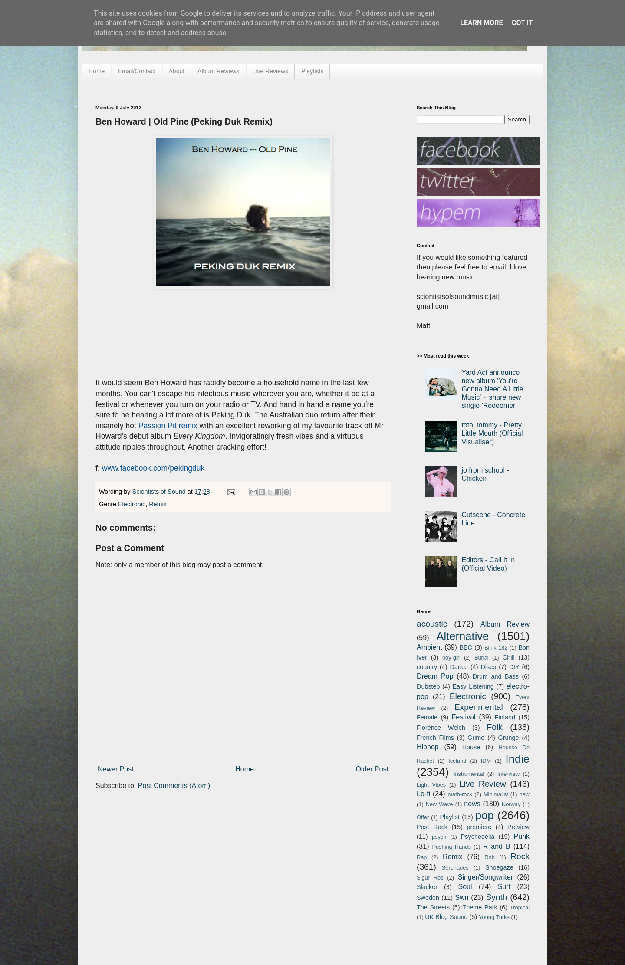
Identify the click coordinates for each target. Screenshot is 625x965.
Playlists (312, 71)
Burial (481, 657)
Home (97, 71)
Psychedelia (478, 836)
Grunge (508, 737)
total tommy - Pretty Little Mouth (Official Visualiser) (492, 433)
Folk (495, 727)
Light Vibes (431, 784)
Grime (475, 737)
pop (484, 815)
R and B (496, 846)
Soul (465, 886)
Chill (509, 657)
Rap (422, 857)
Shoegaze (499, 867)
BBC (465, 647)
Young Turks (494, 917)
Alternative (462, 636)
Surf (504, 886)
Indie (518, 759)
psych (439, 837)
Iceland (457, 761)
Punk (522, 836)
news (472, 803)
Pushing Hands (451, 847)
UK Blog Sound (446, 916)
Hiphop (428, 747)
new (525, 794)
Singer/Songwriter (485, 877)
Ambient (429, 647)
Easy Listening (473, 686)
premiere (479, 827)
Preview (518, 827)
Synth (496, 897)
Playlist (450, 817)
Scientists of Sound (160, 491)
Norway (511, 804)
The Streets (433, 907)
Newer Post (116, 769)
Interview (508, 774)
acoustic (432, 623)
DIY (514, 666)
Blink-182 (495, 647)
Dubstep (428, 686)
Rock (520, 856)
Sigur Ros (430, 877)
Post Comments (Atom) (174, 785)
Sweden (428, 897)
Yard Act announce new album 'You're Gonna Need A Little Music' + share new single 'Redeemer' (492, 389)
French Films (435, 737)
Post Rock (432, 827)
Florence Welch (441, 727)
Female (427, 717)
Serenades (455, 867)
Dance (459, 666)
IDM (486, 761)
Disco (488, 666)
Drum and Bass (496, 676)
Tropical (520, 907)
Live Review (482, 783)
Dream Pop (435, 676)
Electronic (131, 504)
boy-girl (451, 657)
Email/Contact (136, 71)
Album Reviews (218, 71)
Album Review (505, 624)
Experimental (478, 707)
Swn (461, 897)
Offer (423, 817)
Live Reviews (270, 71)
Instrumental (469, 774)
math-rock (459, 794)
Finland (505, 717)
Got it (522, 23)
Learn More (481, 23)
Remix (158, 504)
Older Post (371, 769)
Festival (463, 717)
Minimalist (496, 794)
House (471, 747)
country (427, 666)
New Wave (439, 804)
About (177, 71)
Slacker (427, 886)
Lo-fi (423, 794)
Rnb (489, 857)
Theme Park (480, 907)
